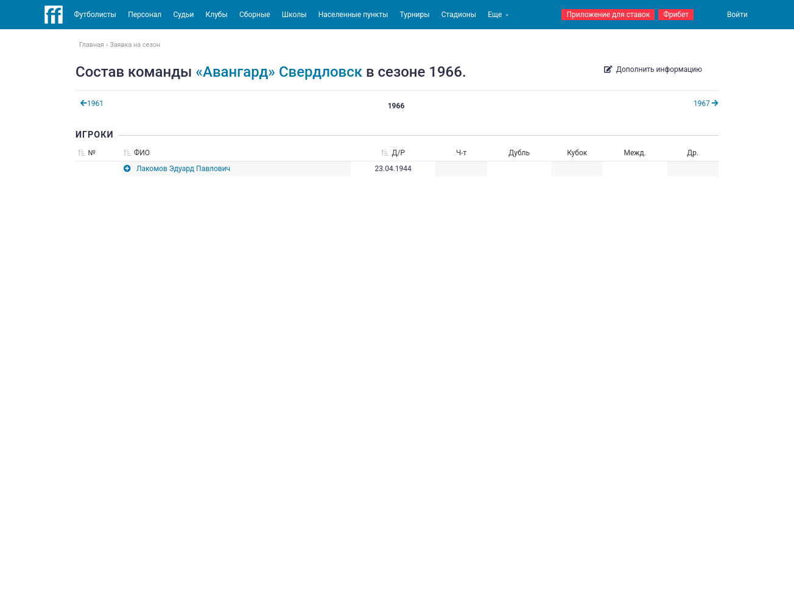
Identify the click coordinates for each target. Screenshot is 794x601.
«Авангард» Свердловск (278, 71)
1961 (92, 103)
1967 (706, 103)
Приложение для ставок (608, 14)
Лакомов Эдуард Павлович (183, 168)
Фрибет (676, 14)
